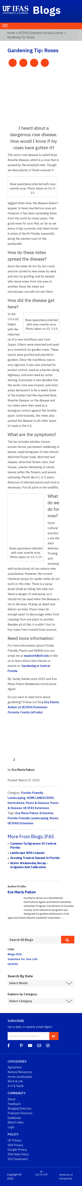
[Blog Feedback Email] (39, 1045)
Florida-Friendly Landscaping (28, 818)
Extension (46, 813)
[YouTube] (30, 1045)
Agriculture (15, 1067)
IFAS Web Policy (18, 1154)
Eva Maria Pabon (26, 813)
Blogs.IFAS (15, 954)
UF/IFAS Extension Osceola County (40, 33)
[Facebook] (9, 1045)
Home (11, 33)
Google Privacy (17, 1149)
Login (11, 1127)
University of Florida (66, 1176)
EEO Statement (18, 1159)
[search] (67, 939)
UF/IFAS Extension (36, 808)
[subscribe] (53, 1036)
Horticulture (16, 803)
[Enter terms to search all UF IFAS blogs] (34, 940)
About (11, 1099)
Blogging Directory (19, 1108)
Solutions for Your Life (22, 959)
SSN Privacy (15, 1145)
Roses (54, 818)
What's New (15, 1122)
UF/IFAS (13, 964)
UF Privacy (14, 1140)
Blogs (47, 10)
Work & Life (15, 1081)
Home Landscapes (20, 1076)
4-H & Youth (15, 1086)
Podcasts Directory (20, 1113)
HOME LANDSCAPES (40, 798)
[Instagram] (48, 1045)
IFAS (69, 1178)
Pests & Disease (37, 803)
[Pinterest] (21, 1045)
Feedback (14, 1104)
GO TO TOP (41, 1174)
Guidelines (14, 1118)
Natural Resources (20, 1072)
